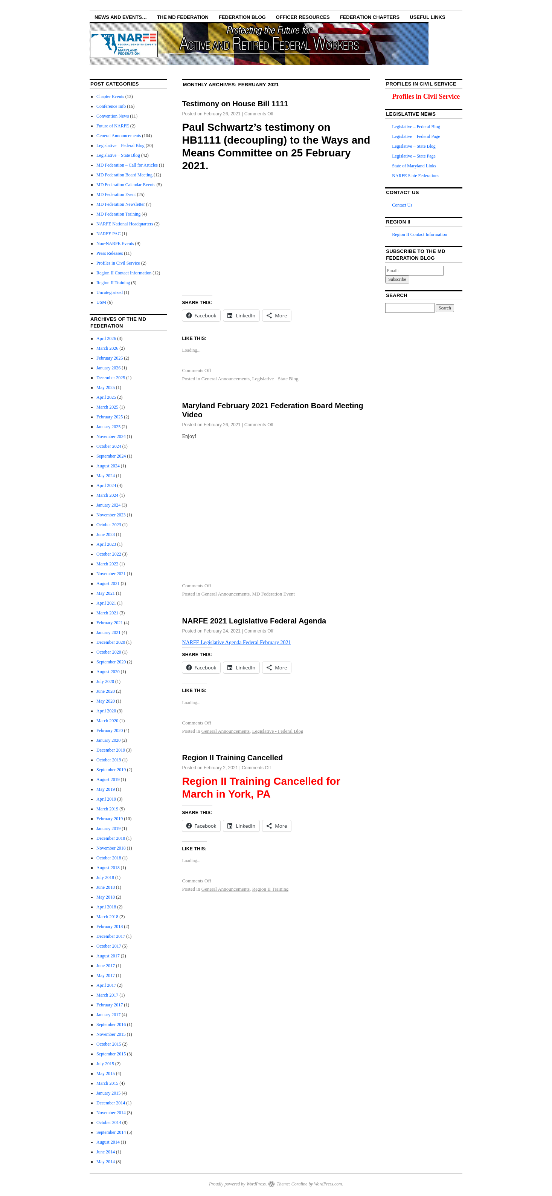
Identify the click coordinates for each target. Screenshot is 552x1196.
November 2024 (111, 436)
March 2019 (107, 809)
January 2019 (108, 828)
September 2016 (111, 1024)
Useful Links (427, 17)
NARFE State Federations (415, 175)
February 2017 (109, 1005)
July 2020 (105, 681)
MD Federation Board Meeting (124, 175)
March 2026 (107, 348)
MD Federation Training (118, 214)
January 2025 (108, 426)
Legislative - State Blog (275, 378)
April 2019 (106, 799)
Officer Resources (303, 17)
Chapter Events (110, 96)
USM (101, 302)
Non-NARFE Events (115, 243)
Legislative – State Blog (118, 155)
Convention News (112, 116)
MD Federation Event (273, 594)
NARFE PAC (108, 233)
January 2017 (108, 1014)
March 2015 (107, 1083)
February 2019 (109, 818)
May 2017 (105, 975)
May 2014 (105, 1161)
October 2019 (108, 760)
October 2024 (108, 446)
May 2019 (105, 789)
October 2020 (108, 652)
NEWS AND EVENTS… (121, 17)
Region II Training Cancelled (232, 757)
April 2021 (106, 603)
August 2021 (108, 583)
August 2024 (108, 466)
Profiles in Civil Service (118, 263)
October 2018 (108, 858)
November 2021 (111, 573)
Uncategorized (109, 292)
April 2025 (106, 397)
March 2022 (107, 564)
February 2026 (109, 358)
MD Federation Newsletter (120, 204)
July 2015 (105, 1063)
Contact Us (402, 205)
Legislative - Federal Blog (277, 731)
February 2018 (109, 926)
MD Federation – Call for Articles (127, 165)
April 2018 (106, 907)
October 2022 (108, 554)
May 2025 (105, 387)
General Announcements (225, 378)
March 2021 (107, 613)
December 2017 (110, 936)
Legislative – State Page (414, 156)
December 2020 (110, 642)
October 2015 (108, 1044)
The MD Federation (183, 17)
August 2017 (108, 956)
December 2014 (110, 1103)
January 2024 (108, 505)
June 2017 (105, 965)
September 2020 (111, 662)
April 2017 (106, 985)
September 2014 (111, 1132)
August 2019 (108, 779)
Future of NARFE (112, 126)
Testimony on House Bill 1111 (235, 104)
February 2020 (109, 730)
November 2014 (111, 1112)
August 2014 (108, 1142)
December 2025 (110, 377)
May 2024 (105, 475)
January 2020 (108, 740)
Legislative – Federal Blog (120, 145)
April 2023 (106, 544)
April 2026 (106, 338)
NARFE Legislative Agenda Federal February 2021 (236, 642)
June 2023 (105, 534)
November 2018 (111, 848)
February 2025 (109, 417)
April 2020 (106, 711)
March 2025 (107, 407)
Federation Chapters (370, 17)
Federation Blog (242, 17)
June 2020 (105, 691)
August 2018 (108, 867)
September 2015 (111, 1054)
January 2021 (108, 632)
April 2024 (106, 485)
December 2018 (110, 838)
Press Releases (109, 253)
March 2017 (107, 995)
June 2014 (105, 1152)
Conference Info (111, 106)
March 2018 (107, 916)
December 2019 (110, 750)
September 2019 (111, 769)
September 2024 (111, 456)
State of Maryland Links (414, 165)
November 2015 (111, 1034)
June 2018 (105, 887)
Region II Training (270, 889)
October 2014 (108, 1122)
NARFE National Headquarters (124, 224)
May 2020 (105, 701)
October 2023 (108, 524)
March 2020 (107, 720)
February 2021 (109, 622)
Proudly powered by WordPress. (238, 1184)
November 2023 (111, 515)
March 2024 (107, 495)
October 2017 (108, 946)
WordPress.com (328, 1184)
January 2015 (108, 1093)
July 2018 (105, 877)
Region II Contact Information (123, 273)
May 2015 (105, 1073)
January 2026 (108, 368)
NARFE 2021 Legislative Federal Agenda (254, 621)
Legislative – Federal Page (416, 136)
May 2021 (105, 593)
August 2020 (108, 671)
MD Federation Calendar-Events (125, 184)
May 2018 (105, 897)
